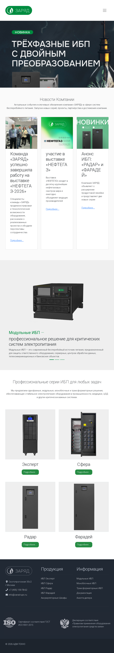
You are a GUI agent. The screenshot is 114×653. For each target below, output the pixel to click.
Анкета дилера (84, 598)
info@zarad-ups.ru (18, 594)
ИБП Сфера (47, 583)
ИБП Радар (46, 588)
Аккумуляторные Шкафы (54, 598)
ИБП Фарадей (48, 593)
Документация (84, 593)
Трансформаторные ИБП (90, 588)
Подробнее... (17, 240)
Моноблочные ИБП (86, 583)
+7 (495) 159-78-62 (18, 590)
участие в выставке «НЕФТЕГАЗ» (56, 161)
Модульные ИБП (85, 578)
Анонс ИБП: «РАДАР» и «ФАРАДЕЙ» (92, 164)
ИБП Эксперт (48, 578)
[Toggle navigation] (105, 10)
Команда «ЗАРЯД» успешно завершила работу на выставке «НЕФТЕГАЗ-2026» (21, 172)
